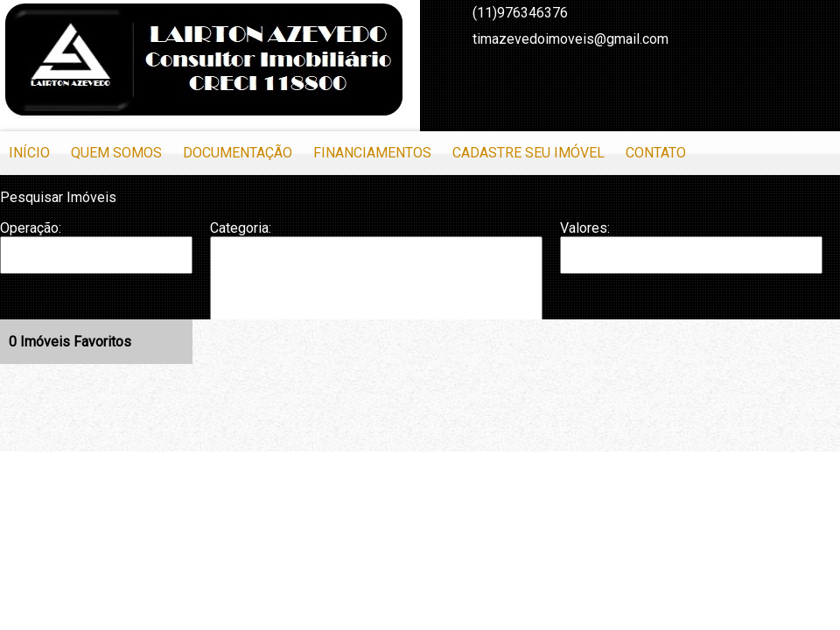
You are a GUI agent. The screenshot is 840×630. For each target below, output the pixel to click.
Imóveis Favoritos (70, 341)
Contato (656, 152)
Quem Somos (116, 152)
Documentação (237, 152)
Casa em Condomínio (376, 308)
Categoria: (240, 228)
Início (29, 152)
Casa (376, 289)
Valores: (585, 228)
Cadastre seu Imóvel (528, 152)
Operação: (30, 228)
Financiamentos (372, 152)
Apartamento (376, 254)
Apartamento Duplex (376, 272)
